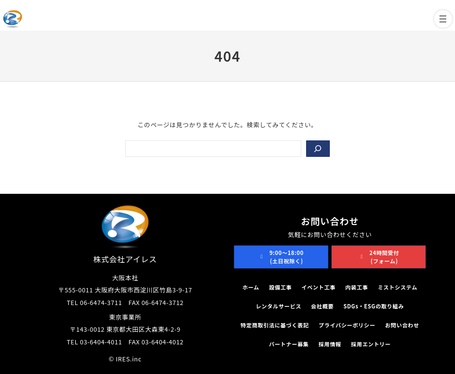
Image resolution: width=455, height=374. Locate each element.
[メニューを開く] (443, 19)
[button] (281, 257)
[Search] (318, 148)
